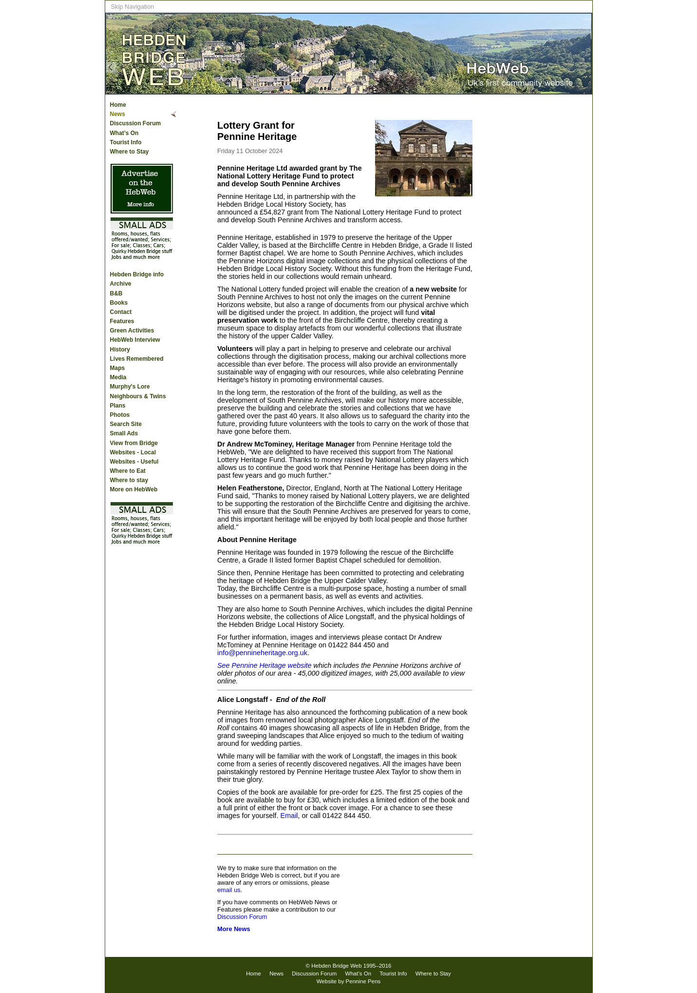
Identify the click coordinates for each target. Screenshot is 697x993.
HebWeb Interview (135, 339)
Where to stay (129, 480)
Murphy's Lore (130, 386)
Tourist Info (126, 142)
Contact (121, 312)
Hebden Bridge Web (336, 966)
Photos (120, 414)
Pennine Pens (363, 981)
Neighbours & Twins (138, 396)
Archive (121, 283)
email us (229, 890)
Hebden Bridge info (137, 274)
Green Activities (132, 330)
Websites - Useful (134, 461)
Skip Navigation (132, 6)
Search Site (126, 424)
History (120, 349)
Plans (118, 405)
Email (289, 815)
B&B (116, 293)
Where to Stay (129, 151)
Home (118, 104)
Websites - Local (133, 452)
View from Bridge (134, 443)
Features (122, 321)
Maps (117, 368)
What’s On (124, 133)
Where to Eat (128, 470)
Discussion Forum (135, 123)
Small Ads (124, 433)
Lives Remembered (137, 358)
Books (119, 302)
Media (118, 377)
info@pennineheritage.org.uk (262, 653)
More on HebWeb (134, 489)
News (117, 114)
